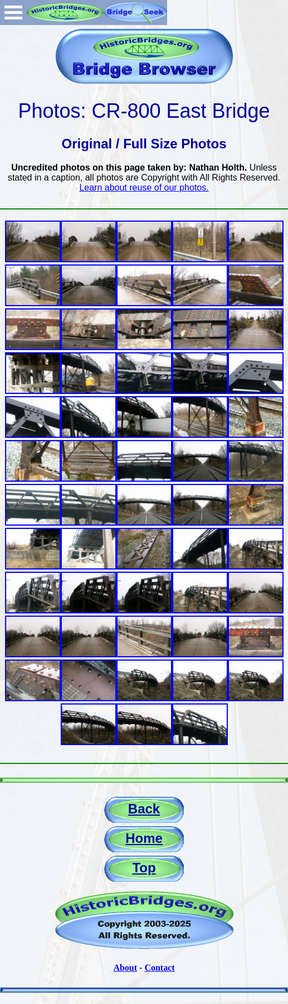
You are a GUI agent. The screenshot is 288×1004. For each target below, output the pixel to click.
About (125, 967)
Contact (159, 967)
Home (144, 838)
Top (143, 867)
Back (144, 808)
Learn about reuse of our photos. (143, 187)
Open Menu (13, 12)
